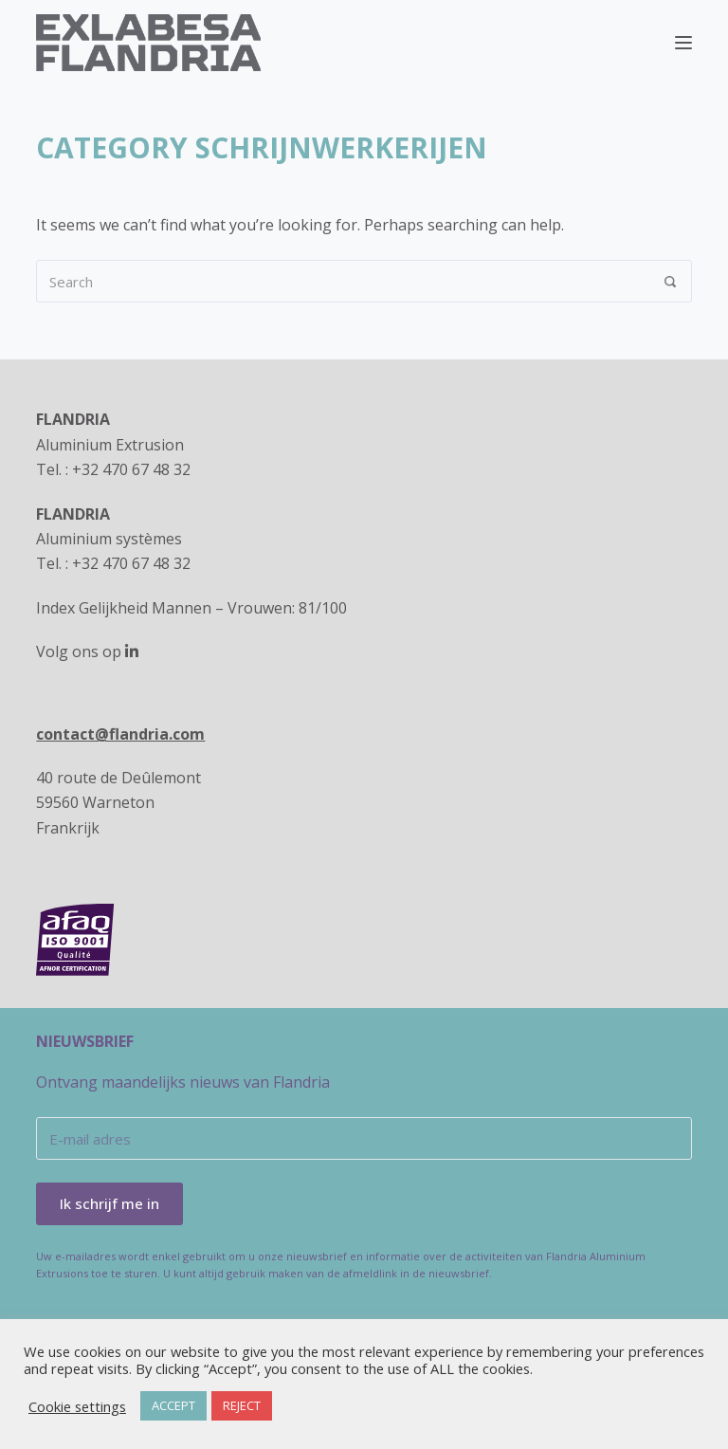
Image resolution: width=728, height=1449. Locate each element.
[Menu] (683, 42)
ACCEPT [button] (173, 1405)
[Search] (670, 281)
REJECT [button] (242, 1405)
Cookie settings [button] (77, 1406)
